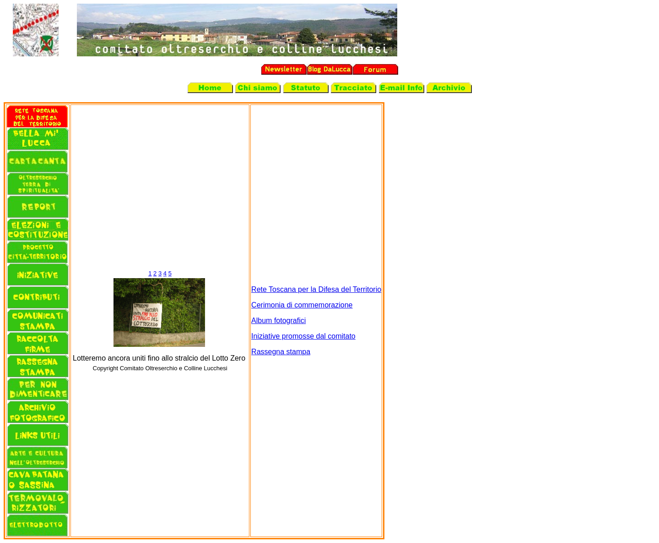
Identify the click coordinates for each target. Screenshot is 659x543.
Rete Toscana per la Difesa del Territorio (316, 289)
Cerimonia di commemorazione (301, 305)
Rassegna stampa (280, 352)
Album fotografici (278, 320)
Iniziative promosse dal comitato (303, 336)
